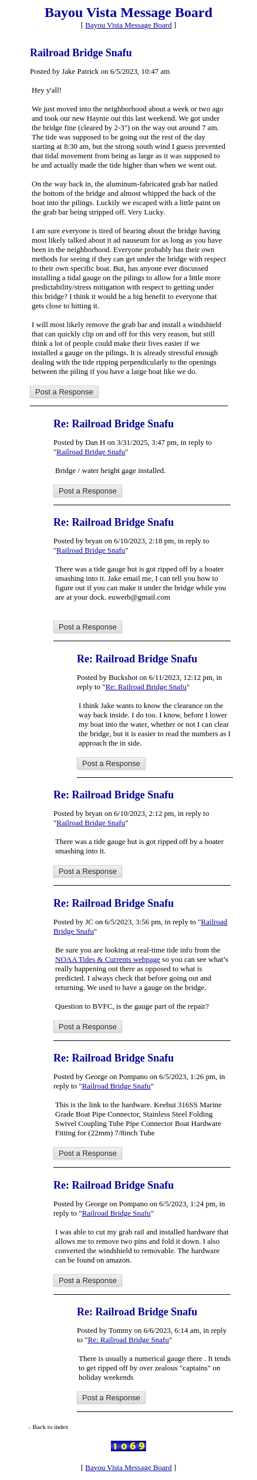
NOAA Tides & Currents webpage (107, 959)
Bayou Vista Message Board (128, 25)
